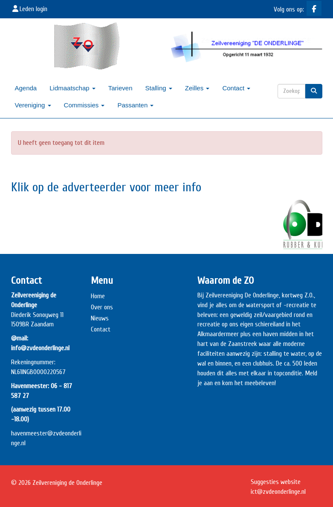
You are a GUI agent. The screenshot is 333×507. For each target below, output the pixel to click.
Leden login (29, 9)
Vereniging (33, 105)
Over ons (102, 307)
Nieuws (100, 318)
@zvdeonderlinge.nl (278, 491)
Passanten (135, 105)
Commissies (84, 105)
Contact (236, 88)
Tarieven (120, 88)
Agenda (26, 88)
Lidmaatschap (72, 88)
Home (98, 296)
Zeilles (197, 88)
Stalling (158, 88)
